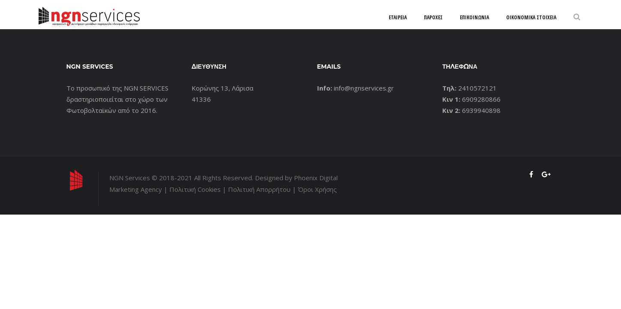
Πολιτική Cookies (195, 189)
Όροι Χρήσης (317, 189)
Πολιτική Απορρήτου (259, 189)
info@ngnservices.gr (364, 88)
